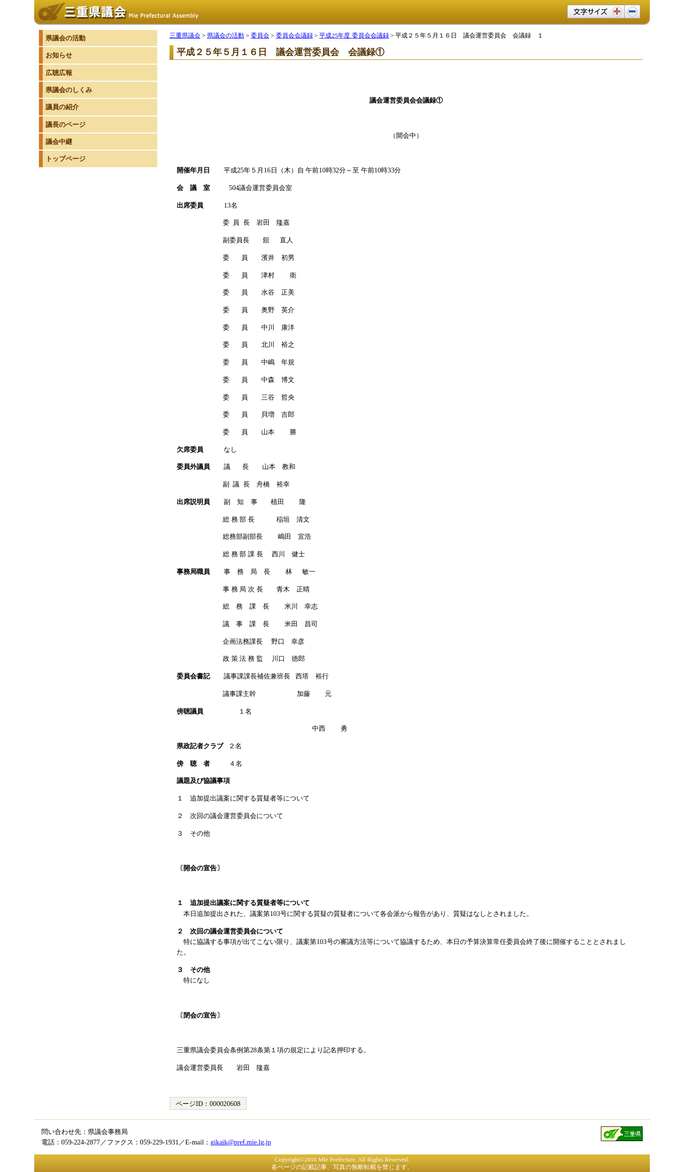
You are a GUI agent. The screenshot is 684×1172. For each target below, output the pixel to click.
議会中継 (59, 141)
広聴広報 (59, 72)
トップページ (66, 158)
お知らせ (59, 55)
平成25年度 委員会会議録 (354, 35)
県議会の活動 (225, 35)
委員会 (260, 35)
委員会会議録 (294, 35)
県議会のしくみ (69, 90)
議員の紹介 (62, 107)
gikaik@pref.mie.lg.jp (240, 1142)
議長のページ (66, 124)
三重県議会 (185, 35)
